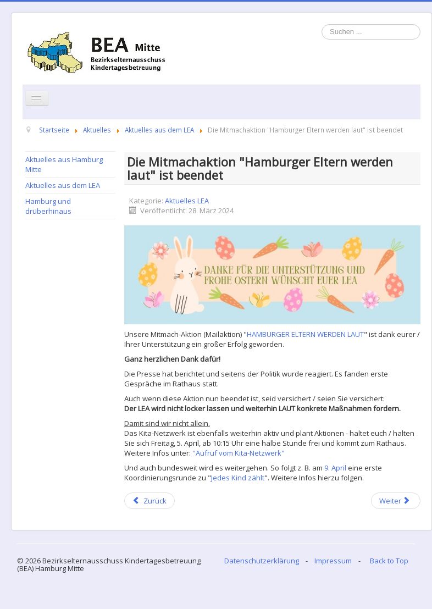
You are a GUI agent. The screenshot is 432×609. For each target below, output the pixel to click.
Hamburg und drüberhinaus (48, 206)
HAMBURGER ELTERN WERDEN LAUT (305, 334)
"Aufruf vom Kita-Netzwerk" (238, 453)
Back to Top (389, 560)
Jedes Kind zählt (237, 478)
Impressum (333, 560)
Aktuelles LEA (187, 201)
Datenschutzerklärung (261, 560)
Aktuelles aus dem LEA (62, 185)
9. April (335, 468)
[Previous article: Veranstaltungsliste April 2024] (149, 500)
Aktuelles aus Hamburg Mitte (64, 164)
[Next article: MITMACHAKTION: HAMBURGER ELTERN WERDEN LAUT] (395, 500)
